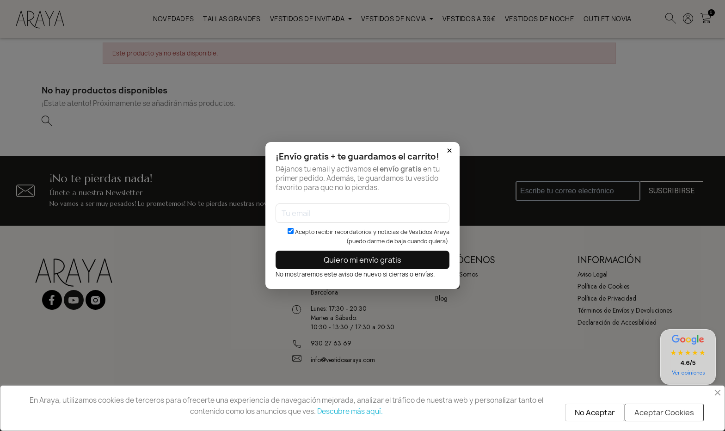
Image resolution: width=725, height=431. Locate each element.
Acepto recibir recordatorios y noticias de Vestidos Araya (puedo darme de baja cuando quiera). (368, 236)
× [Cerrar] (449, 151)
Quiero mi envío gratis (362, 260)
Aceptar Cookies (664, 412)
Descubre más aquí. (350, 411)
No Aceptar (595, 412)
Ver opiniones (688, 373)
